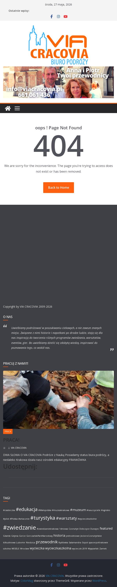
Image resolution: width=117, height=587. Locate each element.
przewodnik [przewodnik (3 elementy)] (47, 541)
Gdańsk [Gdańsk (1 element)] (7, 535)
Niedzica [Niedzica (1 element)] (30, 542)
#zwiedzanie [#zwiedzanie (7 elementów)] (19, 527)
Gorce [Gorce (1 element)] (22, 535)
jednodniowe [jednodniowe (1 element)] (73, 535)
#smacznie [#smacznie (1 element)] (24, 518)
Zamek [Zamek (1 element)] (103, 548)
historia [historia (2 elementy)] (59, 535)
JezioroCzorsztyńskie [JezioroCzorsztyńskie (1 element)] (91, 535)
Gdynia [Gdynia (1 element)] (14, 535)
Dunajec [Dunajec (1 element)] (94, 528)
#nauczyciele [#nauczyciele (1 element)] (93, 510)
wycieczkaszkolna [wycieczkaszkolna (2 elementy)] (58, 548)
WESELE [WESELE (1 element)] (15, 548)
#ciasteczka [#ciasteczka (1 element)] (9, 510)
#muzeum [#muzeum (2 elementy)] (78, 510)
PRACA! (11, 440)
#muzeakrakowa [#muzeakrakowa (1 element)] (60, 510)
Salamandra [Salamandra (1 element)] (75, 542)
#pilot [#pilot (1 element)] (6, 518)
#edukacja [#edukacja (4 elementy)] (27, 509)
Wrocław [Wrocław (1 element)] (24, 548)
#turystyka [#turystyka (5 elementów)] (42, 517)
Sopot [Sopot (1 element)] (85, 542)
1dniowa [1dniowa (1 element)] (63, 528)
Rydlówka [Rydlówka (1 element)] (63, 542)
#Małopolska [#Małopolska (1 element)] (44, 510)
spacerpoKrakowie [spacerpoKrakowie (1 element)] (98, 542)
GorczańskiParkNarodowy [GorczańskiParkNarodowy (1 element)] (39, 535)
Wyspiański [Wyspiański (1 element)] (93, 548)
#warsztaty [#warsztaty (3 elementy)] (66, 518)
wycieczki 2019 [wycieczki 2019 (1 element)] (79, 548)
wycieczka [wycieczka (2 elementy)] (37, 548)
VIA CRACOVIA (19, 447)
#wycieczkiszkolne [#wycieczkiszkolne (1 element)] (87, 518)
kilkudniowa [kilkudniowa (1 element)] (9, 542)
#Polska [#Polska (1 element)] (14, 518)
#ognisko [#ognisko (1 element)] (105, 510)
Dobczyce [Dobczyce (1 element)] (84, 528)
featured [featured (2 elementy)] (106, 528)
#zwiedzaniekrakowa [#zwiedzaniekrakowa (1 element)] (47, 528)
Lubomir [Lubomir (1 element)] (20, 542)
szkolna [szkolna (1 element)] (7, 548)
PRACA (8, 431)
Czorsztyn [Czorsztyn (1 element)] (74, 528)
